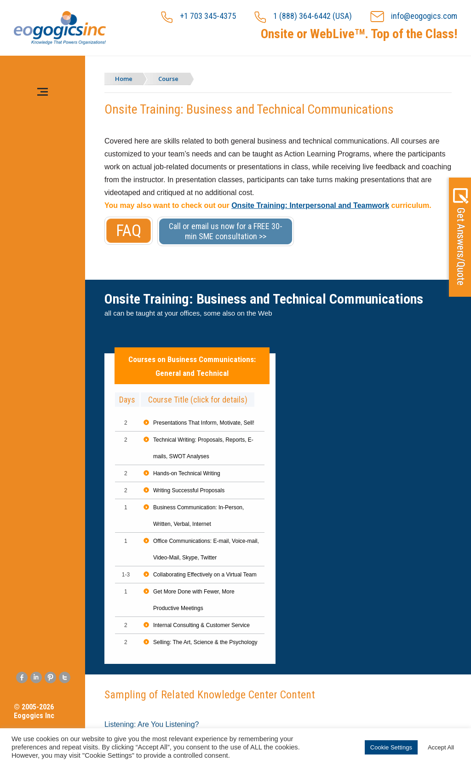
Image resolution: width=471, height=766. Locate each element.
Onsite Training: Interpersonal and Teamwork (310, 205)
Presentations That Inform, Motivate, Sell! (203, 423)
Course (168, 79)
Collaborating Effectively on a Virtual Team (205, 574)
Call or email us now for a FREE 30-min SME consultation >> (225, 231)
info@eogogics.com (413, 17)
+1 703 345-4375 (198, 17)
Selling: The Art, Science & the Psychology (205, 642)
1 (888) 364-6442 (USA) (303, 17)
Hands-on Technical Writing (186, 473)
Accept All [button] (441, 747)
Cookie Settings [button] (391, 747)
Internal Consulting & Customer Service (201, 625)
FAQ (128, 230)
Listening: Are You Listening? (151, 724)
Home (123, 79)
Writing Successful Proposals (188, 490)
